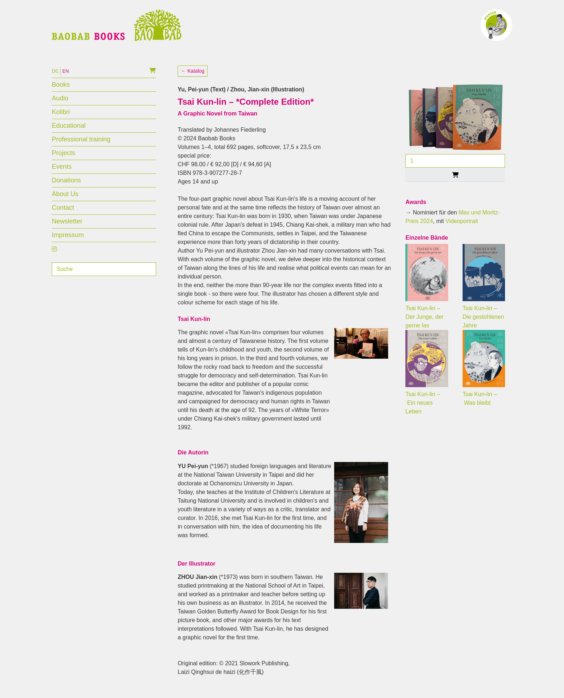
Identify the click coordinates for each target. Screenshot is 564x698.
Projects (63, 159)
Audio (60, 105)
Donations (66, 187)
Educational (69, 132)
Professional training (81, 146)
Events (62, 173)
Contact (63, 214)
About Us (65, 200)
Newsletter (67, 228)
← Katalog (192, 78)
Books (61, 91)
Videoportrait (462, 228)
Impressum (68, 241)
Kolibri (61, 118)
